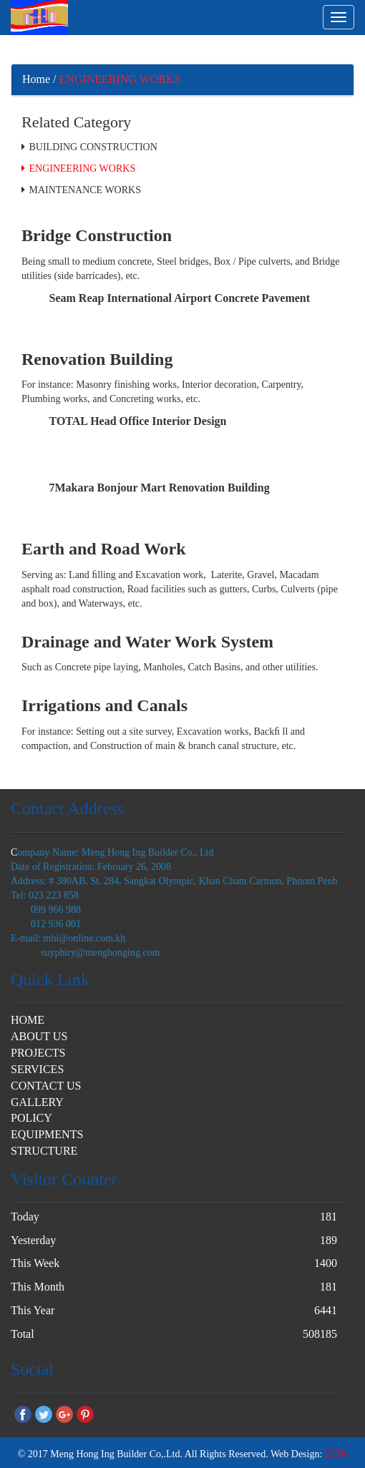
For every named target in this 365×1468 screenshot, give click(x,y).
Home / (39, 79)
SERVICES (37, 1069)
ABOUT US (39, 1036)
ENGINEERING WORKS (120, 79)
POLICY (31, 1118)
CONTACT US (46, 1086)
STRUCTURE (44, 1151)
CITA (336, 1454)
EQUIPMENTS (47, 1134)
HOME (27, 1020)
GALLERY (37, 1102)
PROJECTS (38, 1053)
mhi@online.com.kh (85, 938)
